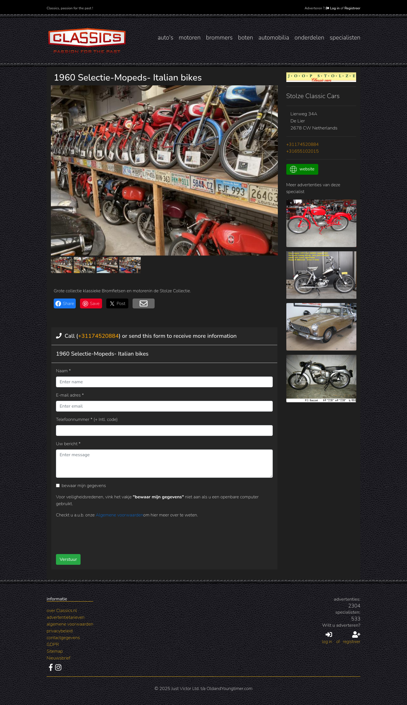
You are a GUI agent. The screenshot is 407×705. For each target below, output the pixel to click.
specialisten (345, 38)
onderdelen (309, 38)
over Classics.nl (62, 610)
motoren (189, 38)
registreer (351, 638)
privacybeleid (60, 631)
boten (245, 38)
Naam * (63, 371)
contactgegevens (63, 638)
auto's (165, 38)
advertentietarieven (66, 617)
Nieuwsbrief (58, 658)
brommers (219, 38)
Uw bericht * (68, 444)
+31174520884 (98, 336)
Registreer (352, 8)
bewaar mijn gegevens (84, 486)
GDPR (53, 644)
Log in (333, 8)
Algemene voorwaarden (119, 515)
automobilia (273, 38)
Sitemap (55, 651)
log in (327, 638)
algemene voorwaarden (70, 624)
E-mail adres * (70, 395)
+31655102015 (302, 151)
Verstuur (68, 559)
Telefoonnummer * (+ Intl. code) (87, 419)
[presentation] (155, 534)
